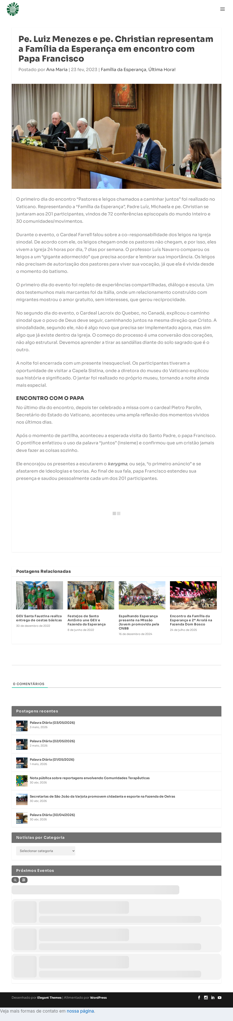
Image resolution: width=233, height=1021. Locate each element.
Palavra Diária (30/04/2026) (52, 815)
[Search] (15, 880)
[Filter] (24, 880)
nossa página (80, 1011)
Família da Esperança (123, 69)
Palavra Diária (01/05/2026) (52, 759)
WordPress (98, 998)
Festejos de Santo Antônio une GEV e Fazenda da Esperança (87, 620)
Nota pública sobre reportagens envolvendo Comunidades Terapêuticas (90, 778)
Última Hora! (162, 69)
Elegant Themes (49, 998)
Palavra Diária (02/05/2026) (52, 741)
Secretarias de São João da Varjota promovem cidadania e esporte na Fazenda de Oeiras (102, 796)
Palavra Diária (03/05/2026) (52, 723)
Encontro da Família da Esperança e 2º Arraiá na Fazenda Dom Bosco (191, 620)
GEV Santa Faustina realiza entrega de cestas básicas (39, 618)
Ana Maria (57, 69)
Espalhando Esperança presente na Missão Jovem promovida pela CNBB (139, 622)
